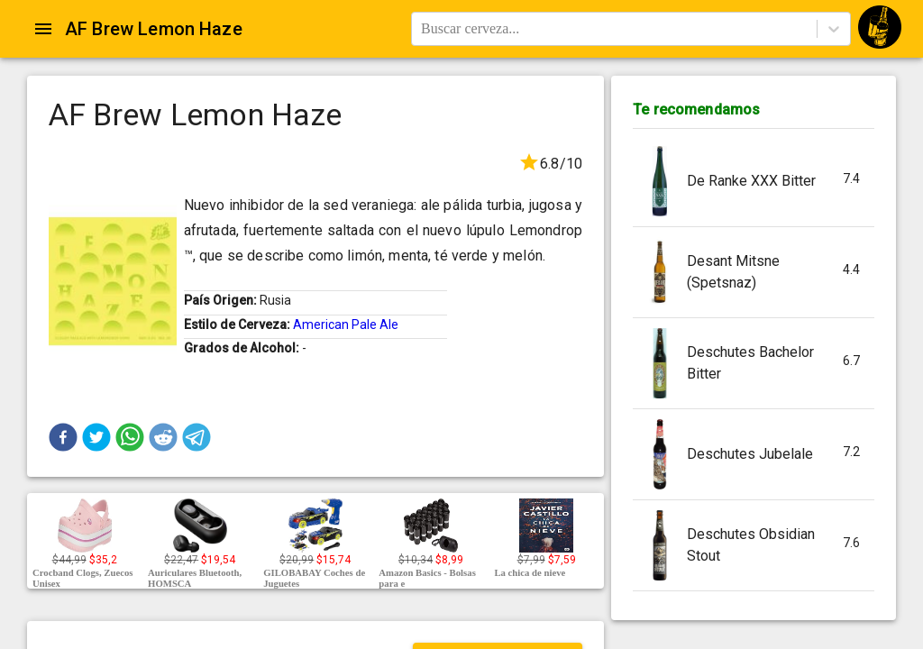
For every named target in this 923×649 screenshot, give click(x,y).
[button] (63, 437)
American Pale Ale (345, 324)
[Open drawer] (43, 28)
